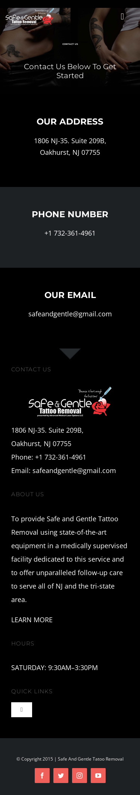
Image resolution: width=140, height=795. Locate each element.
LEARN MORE (32, 619)
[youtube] (98, 775)
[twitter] (60, 775)
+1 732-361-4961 (70, 232)
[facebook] (42, 775)
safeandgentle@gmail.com (70, 313)
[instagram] (79, 775)
